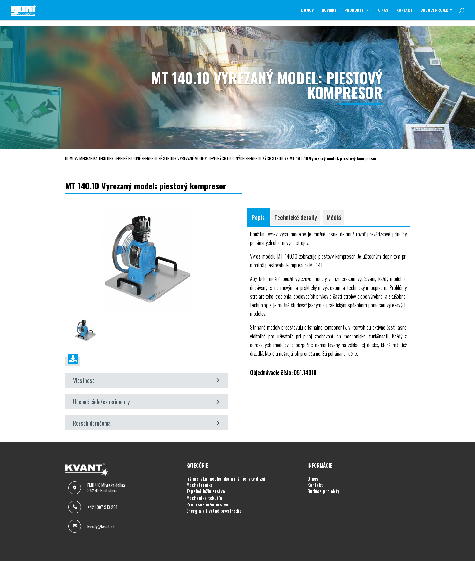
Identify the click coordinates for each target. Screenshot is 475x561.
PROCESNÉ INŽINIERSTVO (207, 504)
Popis (258, 217)
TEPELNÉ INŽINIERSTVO (205, 491)
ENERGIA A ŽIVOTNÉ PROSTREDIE (213, 511)
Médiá (334, 217)
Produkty (354, 10)
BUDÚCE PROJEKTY (436, 10)
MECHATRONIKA (199, 485)
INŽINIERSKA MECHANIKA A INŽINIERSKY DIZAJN (227, 478)
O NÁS (383, 10)
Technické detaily (295, 217)
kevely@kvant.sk (101, 526)
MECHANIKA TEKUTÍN (204, 498)
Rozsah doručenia (146, 423)
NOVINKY (329, 10)
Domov (307, 10)
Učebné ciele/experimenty (146, 401)
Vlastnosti (146, 380)
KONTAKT (404, 10)
